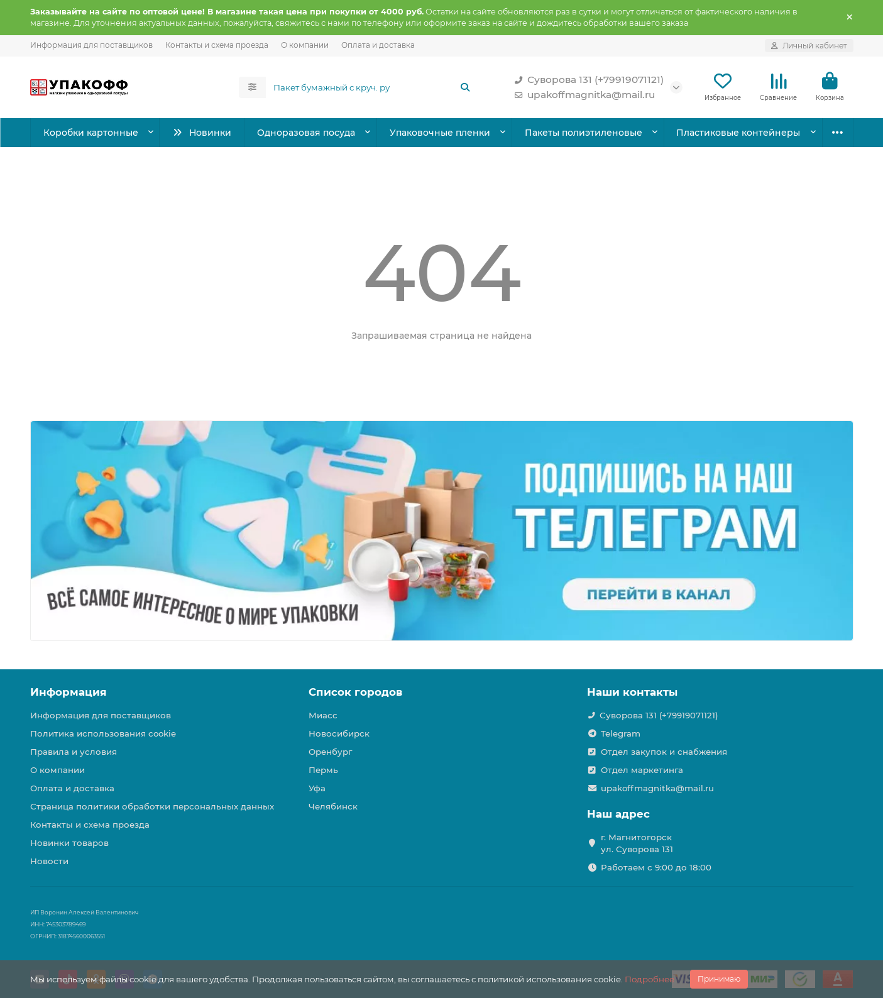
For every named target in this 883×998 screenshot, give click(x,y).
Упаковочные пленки (440, 132)
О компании (305, 45)
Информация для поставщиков (91, 45)
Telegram (620, 733)
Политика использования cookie (103, 733)
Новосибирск (339, 733)
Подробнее (649, 979)
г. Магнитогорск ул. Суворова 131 (637, 843)
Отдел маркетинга (642, 770)
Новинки (201, 132)
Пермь (323, 770)
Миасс (323, 715)
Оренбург (330, 752)
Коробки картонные (90, 132)
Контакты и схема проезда (216, 45)
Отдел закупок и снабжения (664, 752)
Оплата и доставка (378, 45)
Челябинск (333, 806)
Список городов (355, 692)
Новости (49, 861)
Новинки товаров (69, 843)
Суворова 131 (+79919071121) (587, 80)
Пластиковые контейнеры (738, 132)
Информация (68, 692)
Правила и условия (73, 752)
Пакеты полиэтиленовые (583, 132)
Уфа (317, 788)
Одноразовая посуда (306, 132)
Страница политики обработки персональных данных (152, 806)
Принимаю (719, 979)
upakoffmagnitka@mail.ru (582, 95)
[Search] (372, 87)
